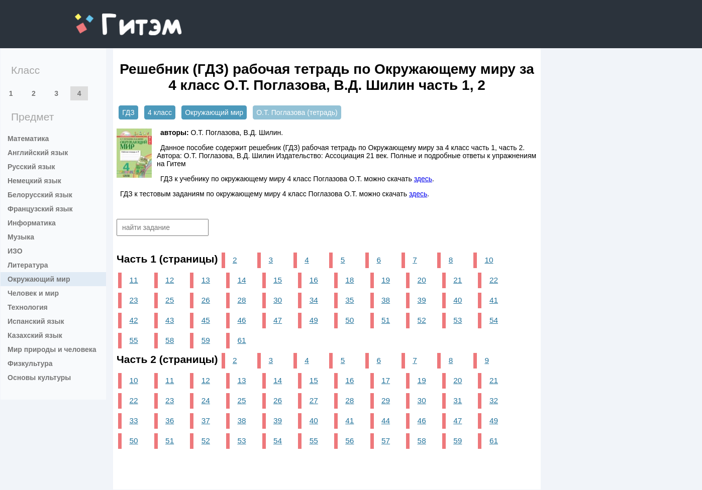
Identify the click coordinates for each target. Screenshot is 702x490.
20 (422, 280)
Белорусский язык (40, 195)
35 (349, 300)
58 (169, 340)
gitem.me (101, 18)
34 (314, 300)
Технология (28, 307)
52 (422, 320)
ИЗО (15, 251)
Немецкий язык (34, 181)
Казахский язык (35, 335)
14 (241, 280)
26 (206, 300)
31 (457, 400)
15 (277, 280)
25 (169, 300)
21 (457, 280)
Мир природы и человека (52, 349)
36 (169, 420)
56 (349, 440)
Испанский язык (36, 321)
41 (493, 300)
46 (241, 320)
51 (385, 320)
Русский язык (31, 167)
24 (206, 400)
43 (169, 320)
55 (133, 340)
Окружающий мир (39, 279)
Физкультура (30, 363)
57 (385, 440)
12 (169, 280)
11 (133, 280)
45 (206, 320)
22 (493, 280)
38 (385, 300)
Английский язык (38, 153)
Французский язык (40, 209)
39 (422, 300)
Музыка (21, 237)
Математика (28, 139)
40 (457, 300)
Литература (28, 265)
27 (314, 400)
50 (349, 320)
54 (493, 320)
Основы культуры (39, 378)
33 (133, 420)
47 (277, 320)
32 (493, 400)
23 (133, 300)
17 (385, 380)
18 (349, 280)
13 (206, 280)
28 (241, 300)
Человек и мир (33, 293)
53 (457, 320)
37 (206, 420)
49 (314, 320)
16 (314, 280)
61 (241, 340)
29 (385, 400)
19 (385, 280)
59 (206, 340)
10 (488, 260)
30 (277, 300)
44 (385, 420)
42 (133, 320)
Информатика (32, 223)
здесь (423, 179)
